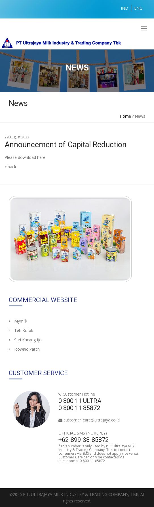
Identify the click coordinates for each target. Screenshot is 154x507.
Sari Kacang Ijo (25, 339)
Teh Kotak (21, 330)
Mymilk (18, 321)
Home (125, 116)
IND (124, 8)
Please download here (25, 157)
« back (10, 166)
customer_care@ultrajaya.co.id (92, 420)
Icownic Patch (24, 349)
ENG (138, 8)
